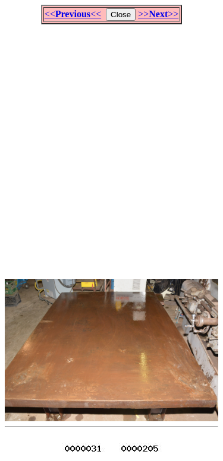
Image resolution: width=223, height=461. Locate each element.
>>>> (158, 14)
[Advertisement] (111, 146)
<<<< (73, 14)
